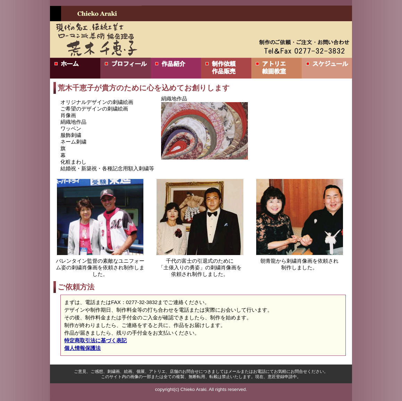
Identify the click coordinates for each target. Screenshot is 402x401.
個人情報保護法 (82, 348)
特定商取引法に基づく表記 (95, 340)
